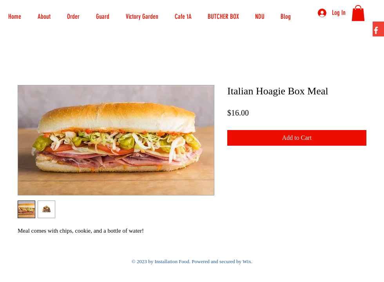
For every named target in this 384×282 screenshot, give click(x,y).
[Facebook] (376, 30)
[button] (73, 13)
